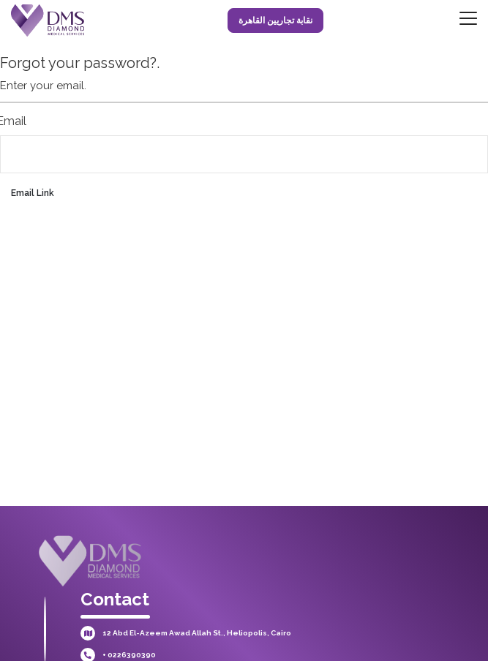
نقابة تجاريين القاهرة (275, 20)
